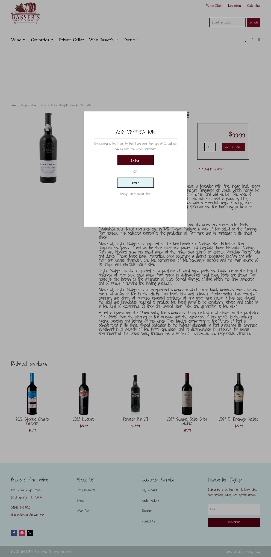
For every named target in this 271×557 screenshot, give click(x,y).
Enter (135, 160)
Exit (135, 183)
